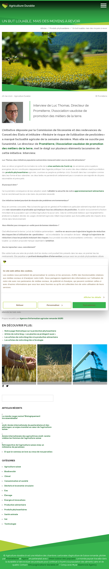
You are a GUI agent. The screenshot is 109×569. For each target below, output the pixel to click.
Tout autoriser (89, 305)
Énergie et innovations (14, 500)
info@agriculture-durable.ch (43, 565)
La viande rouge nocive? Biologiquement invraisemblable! (21, 417)
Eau (6, 491)
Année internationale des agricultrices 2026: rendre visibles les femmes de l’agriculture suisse (26, 437)
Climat (7, 476)
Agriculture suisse (12, 467)
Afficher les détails (92, 297)
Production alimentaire (15, 505)
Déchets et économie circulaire (19, 486)
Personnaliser (54, 305)
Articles (43, 28)
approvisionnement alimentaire (89, 191)
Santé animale (11, 514)
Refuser (19, 305)
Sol (5, 519)
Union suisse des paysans (61, 558)
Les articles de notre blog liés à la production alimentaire (31, 337)
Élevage (8, 495)
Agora (25, 558)
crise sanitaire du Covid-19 (60, 166)
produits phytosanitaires (17, 172)
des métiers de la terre (17, 148)
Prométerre (12, 558)
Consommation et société (16, 481)
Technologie (10, 524)
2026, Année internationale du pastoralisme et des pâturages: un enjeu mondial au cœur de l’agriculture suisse (27, 427)
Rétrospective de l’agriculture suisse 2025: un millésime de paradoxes (23, 446)
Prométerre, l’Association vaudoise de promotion (71, 143)
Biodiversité (10, 471)
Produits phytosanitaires (59, 28)
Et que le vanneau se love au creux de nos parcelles (28, 452)
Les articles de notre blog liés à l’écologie (23, 340)
